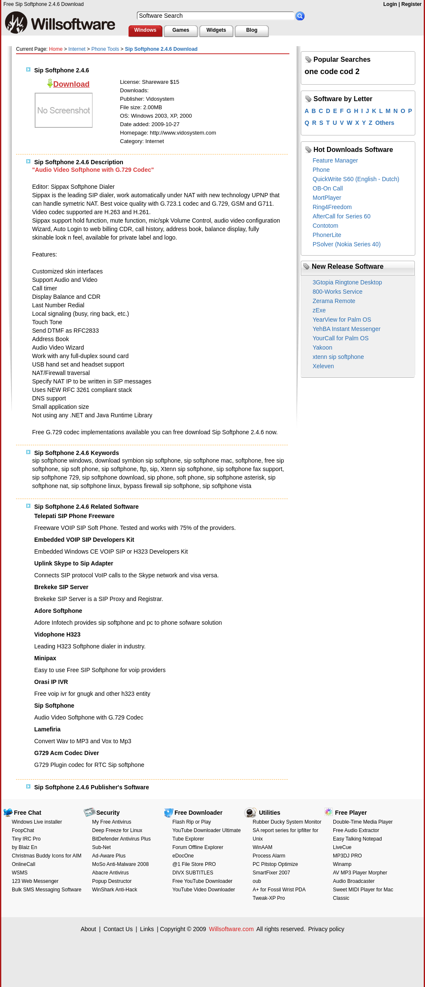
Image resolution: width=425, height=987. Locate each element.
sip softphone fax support (249, 469)
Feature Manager (335, 160)
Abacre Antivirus (110, 873)
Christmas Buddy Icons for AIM (47, 856)
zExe (319, 310)
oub (257, 881)
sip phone (160, 477)
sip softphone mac (208, 460)
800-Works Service (337, 291)
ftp (143, 469)
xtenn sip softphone (338, 356)
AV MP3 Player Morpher (360, 873)
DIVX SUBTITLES (192, 873)
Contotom (325, 225)
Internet (77, 49)
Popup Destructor (111, 881)
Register (411, 4)
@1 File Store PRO (194, 864)
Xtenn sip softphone (187, 469)
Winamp (342, 864)
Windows (145, 30)
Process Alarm (269, 856)
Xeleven (323, 366)
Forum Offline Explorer (197, 847)
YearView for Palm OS (342, 319)
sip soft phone (79, 469)
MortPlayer (327, 197)
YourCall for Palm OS (341, 338)
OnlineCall (23, 864)
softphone (248, 460)
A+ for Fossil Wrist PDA (279, 890)
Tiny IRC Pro (26, 839)
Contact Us (118, 929)
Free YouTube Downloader (202, 881)
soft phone (190, 477)
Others (384, 122)
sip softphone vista (226, 485)
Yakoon (322, 347)
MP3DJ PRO (347, 856)
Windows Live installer (37, 822)
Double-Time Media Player (363, 822)
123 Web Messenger (35, 881)
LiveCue (342, 847)
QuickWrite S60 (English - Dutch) (356, 179)
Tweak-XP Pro (269, 898)
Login (390, 4)
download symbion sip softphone (138, 460)
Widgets (216, 30)
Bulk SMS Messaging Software (47, 890)
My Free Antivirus (111, 822)
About (88, 929)
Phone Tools (105, 49)
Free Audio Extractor (356, 830)
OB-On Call (328, 188)
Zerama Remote (334, 301)
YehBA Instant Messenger (347, 328)
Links (147, 929)
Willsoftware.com (231, 929)
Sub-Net (101, 847)
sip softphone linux (95, 485)
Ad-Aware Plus (108, 856)
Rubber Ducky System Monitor (287, 822)
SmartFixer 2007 (271, 873)
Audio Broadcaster (354, 881)
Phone (321, 169)
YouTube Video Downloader (203, 890)
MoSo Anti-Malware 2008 (120, 864)
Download (71, 84)
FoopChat (23, 830)
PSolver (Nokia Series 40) (347, 244)
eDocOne (183, 856)
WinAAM (262, 847)
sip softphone (118, 469)
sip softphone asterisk (235, 477)
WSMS (19, 873)
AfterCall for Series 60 (342, 216)
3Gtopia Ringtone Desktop (347, 282)
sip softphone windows (62, 460)
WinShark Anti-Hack (114, 890)
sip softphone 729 (55, 477)
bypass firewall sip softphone (161, 485)
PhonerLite (327, 235)
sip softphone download (113, 477)
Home (56, 49)
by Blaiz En (24, 847)
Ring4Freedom (332, 207)
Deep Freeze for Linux (117, 830)
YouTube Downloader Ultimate (206, 830)
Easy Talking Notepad (357, 839)
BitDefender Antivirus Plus (121, 839)
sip (154, 469)
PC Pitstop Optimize (275, 864)
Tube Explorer (188, 839)
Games (180, 30)
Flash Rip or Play (191, 822)
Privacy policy (326, 929)
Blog (252, 30)
